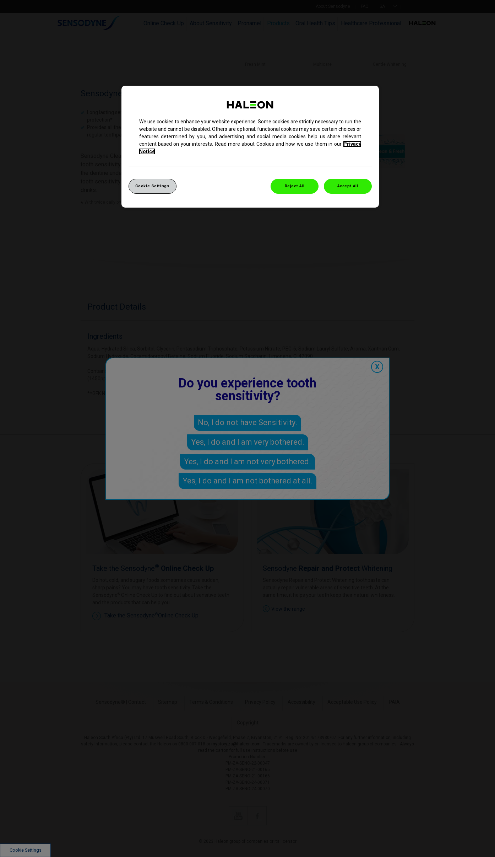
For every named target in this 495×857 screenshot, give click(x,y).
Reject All (295, 185)
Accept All (347, 185)
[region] (250, 147)
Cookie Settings (152, 185)
